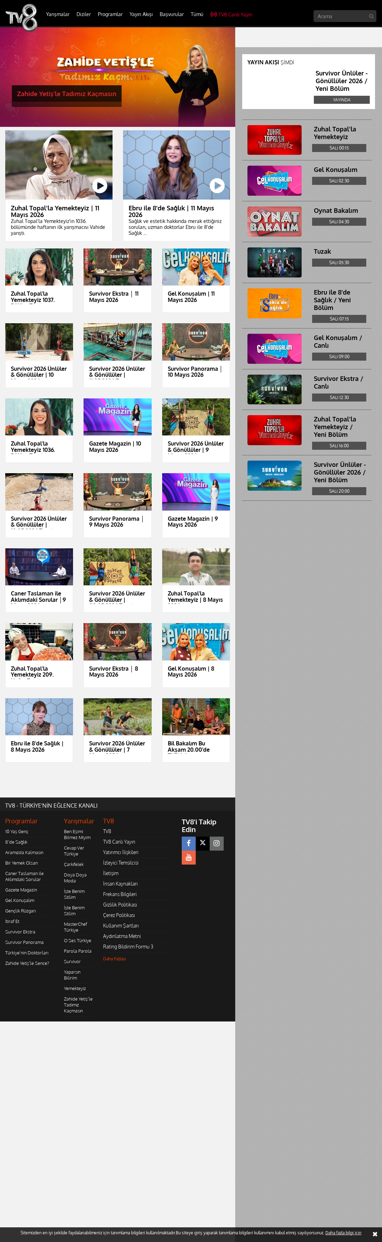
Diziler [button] (84, 14)
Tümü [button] (197, 14)
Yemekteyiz (75, 988)
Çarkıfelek (74, 864)
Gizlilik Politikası (120, 905)
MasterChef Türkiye (75, 927)
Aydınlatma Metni (122, 936)
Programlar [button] (110, 14)
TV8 (107, 831)
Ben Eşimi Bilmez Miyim (77, 834)
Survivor (72, 961)
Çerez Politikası (119, 915)
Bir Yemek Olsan (21, 863)
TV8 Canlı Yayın (231, 14)
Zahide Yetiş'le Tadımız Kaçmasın (78, 1004)
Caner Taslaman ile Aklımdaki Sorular (24, 876)
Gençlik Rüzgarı (20, 911)
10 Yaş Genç (16, 831)
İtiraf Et (12, 921)
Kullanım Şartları (121, 926)
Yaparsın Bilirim (72, 975)
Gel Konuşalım (19, 900)
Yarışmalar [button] (58, 14)
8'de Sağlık (16, 842)
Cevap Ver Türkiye (74, 851)
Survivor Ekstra (20, 931)
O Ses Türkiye (77, 940)
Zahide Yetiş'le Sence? (27, 963)
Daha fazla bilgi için (343, 1232)
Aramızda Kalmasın (24, 852)
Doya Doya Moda (75, 877)
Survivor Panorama (24, 942)
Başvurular (172, 14)
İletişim (110, 873)
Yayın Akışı (141, 14)
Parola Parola (78, 951)
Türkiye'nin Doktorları (26, 952)
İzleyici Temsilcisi (120, 863)
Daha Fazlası (114, 958)
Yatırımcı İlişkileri (120, 852)
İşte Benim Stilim (74, 894)
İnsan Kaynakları (120, 884)
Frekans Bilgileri (120, 894)
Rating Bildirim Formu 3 (128, 946)
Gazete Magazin (21, 890)
